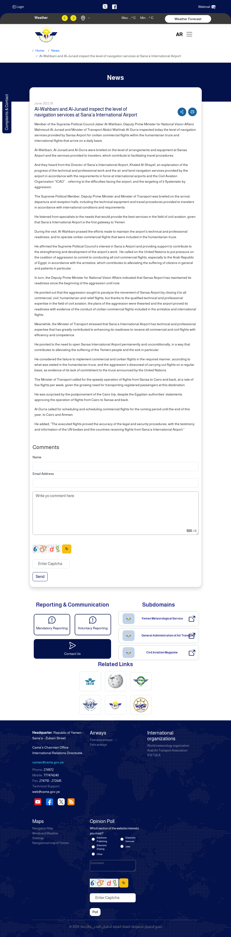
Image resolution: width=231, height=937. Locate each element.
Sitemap (38, 838)
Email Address (43, 474)
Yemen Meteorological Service (162, 618)
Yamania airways (101, 740)
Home (39, 50)
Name (37, 457)
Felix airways (98, 744)
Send (40, 577)
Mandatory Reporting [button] (52, 628)
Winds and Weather (45, 833)
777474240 (51, 775)
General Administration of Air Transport (168, 635)
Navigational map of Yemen (50, 843)
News (55, 50)
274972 (49, 770)
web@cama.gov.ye (46, 792)
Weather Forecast (188, 19)
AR (179, 34)
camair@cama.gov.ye (48, 762)
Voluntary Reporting (93, 628)
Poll (95, 912)
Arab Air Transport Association (167, 750)
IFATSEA (154, 755)
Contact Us (72, 654)
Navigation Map (42, 828)
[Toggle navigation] (189, 34)
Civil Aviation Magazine (162, 652)
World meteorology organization (168, 745)
